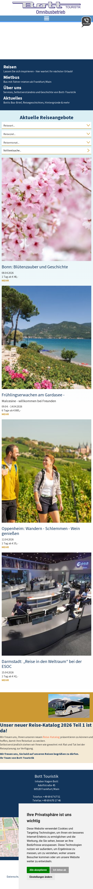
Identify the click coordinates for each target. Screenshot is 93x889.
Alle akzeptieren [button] (38, 870)
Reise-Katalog (51, 737)
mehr (5, 280)
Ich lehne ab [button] (59, 870)
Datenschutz (14, 876)
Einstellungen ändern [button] (41, 877)
